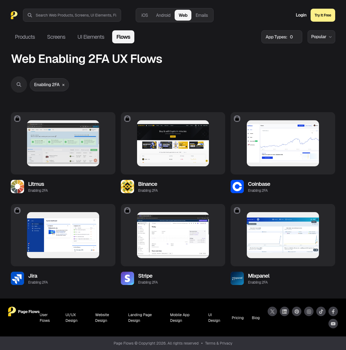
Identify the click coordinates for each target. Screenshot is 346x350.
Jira (32, 275)
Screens (56, 36)
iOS (144, 15)
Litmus (36, 183)
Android (163, 15)
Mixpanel (258, 275)
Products (25, 36)
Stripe (145, 275)
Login (301, 15)
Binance (147, 183)
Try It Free (323, 15)
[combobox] (78, 15)
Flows (123, 36)
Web (183, 15)
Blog (256, 317)
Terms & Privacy (218, 343)
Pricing (238, 317)
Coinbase (259, 183)
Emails (201, 15)
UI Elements (90, 36)
